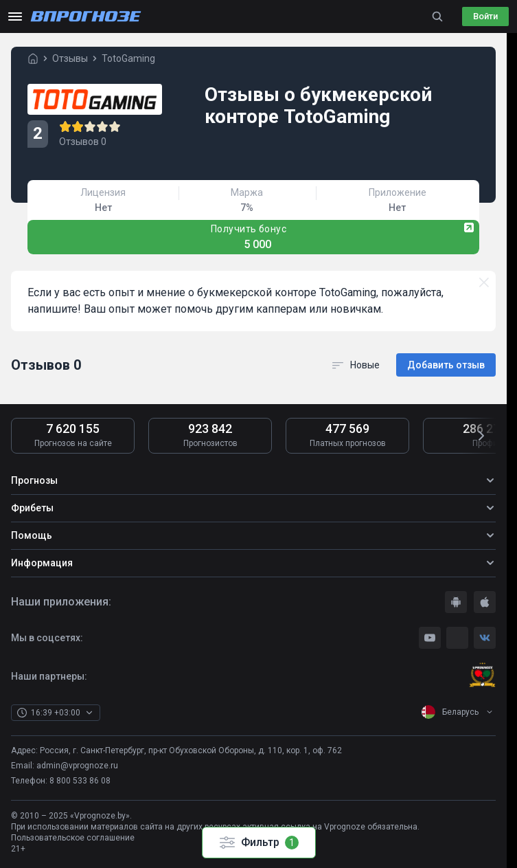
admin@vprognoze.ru (77, 765)
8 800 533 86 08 (80, 781)
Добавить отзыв (446, 364)
